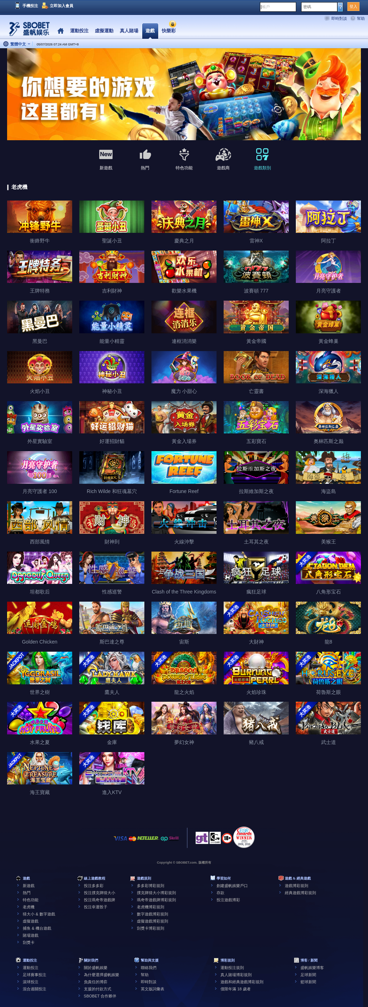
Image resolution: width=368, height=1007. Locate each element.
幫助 (361, 18)
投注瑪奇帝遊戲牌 (99, 900)
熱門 (27, 893)
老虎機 (28, 907)
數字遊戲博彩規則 (152, 914)
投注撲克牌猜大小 (99, 893)
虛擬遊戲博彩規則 (152, 921)
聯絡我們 (148, 967)
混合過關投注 (34, 989)
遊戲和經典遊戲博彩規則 (241, 982)
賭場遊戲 (30, 935)
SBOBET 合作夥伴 (100, 996)
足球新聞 (308, 975)
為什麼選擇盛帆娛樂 (101, 975)
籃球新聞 (308, 982)
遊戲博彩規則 (296, 885)
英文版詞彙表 (152, 989)
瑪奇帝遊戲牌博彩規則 (156, 900)
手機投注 (30, 6)
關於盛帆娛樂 (95, 967)
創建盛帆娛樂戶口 (232, 885)
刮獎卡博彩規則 (150, 928)
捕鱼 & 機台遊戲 (37, 928)
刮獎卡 (28, 942)
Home (61, 31)
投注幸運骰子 (95, 907)
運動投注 (30, 967)
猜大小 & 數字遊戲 (39, 914)
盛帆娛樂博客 (312, 967)
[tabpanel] (184, 94)
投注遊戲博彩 (228, 900)
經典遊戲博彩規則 (300, 893)
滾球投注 (30, 982)
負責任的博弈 (95, 982)
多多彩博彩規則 (150, 885)
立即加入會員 (61, 6)
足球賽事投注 (34, 975)
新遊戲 (28, 885)
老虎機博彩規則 (150, 907)
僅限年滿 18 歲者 (235, 989)
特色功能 (30, 900)
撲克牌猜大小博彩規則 (156, 893)
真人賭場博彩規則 (236, 975)
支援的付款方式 (97, 989)
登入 (353, 6)
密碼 (307, 7)
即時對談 (339, 18)
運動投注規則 (232, 967)
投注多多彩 (93, 885)
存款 (220, 893)
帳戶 (266, 7)
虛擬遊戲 (30, 921)
